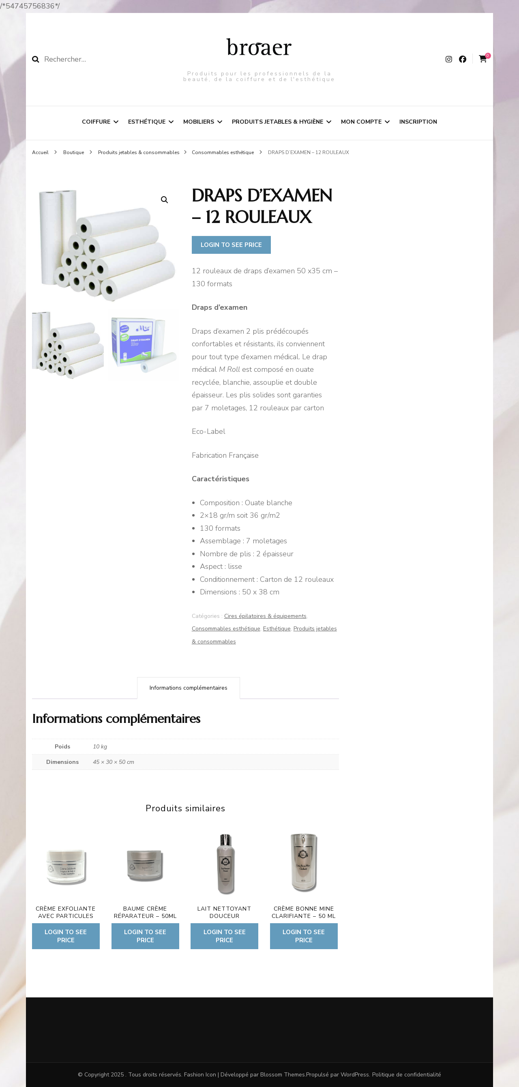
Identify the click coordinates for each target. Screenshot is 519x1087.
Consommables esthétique (226, 628)
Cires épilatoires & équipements (265, 616)
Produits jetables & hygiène (277, 122)
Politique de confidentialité (406, 1074)
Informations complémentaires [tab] (188, 688)
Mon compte (361, 122)
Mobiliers (198, 122)
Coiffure (96, 122)
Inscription (418, 122)
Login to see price (231, 245)
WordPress (355, 1074)
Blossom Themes (282, 1074)
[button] (164, 200)
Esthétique (146, 122)
